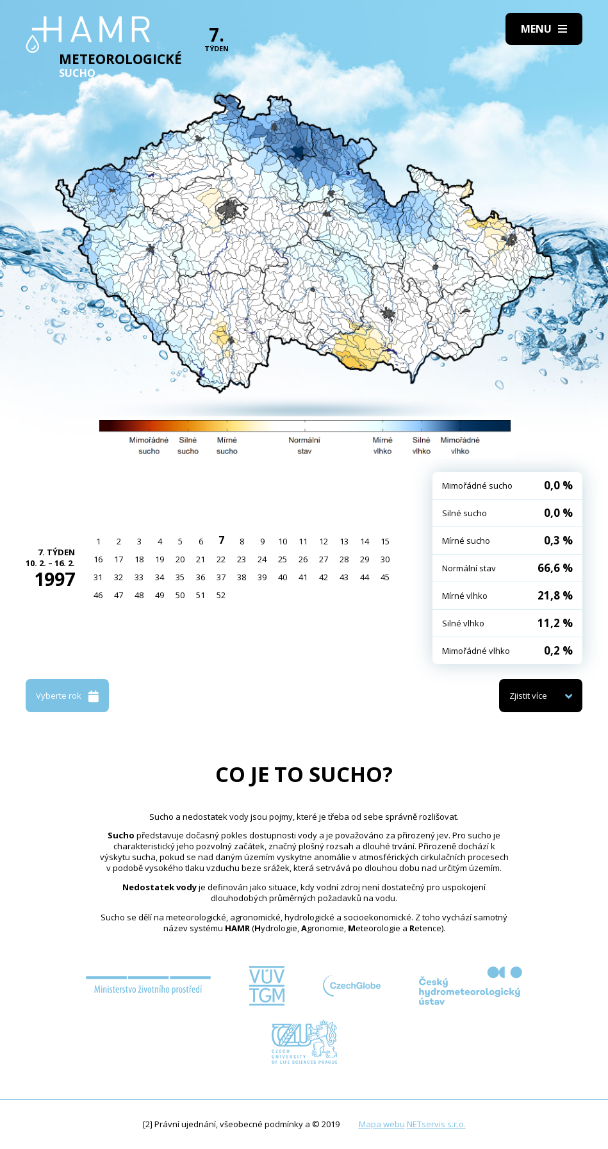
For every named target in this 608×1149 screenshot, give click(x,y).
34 (159, 577)
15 (385, 541)
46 (98, 595)
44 (364, 577)
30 (385, 559)
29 (364, 559)
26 (303, 559)
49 (159, 595)
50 (180, 595)
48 (139, 595)
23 (241, 559)
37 (221, 577)
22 (221, 559)
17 (118, 559)
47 (118, 595)
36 (200, 577)
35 (180, 577)
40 (282, 577)
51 (200, 595)
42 (323, 577)
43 (344, 577)
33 (139, 577)
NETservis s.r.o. (436, 1124)
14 (364, 541)
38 (241, 577)
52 (221, 595)
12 (323, 541)
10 (282, 541)
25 (282, 559)
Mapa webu (382, 1124)
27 (323, 559)
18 (139, 559)
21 (200, 559)
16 (98, 559)
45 (385, 577)
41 (303, 577)
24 (262, 559)
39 (262, 577)
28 (344, 559)
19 (159, 559)
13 (344, 541)
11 (303, 541)
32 (118, 577)
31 (98, 577)
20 (180, 559)
